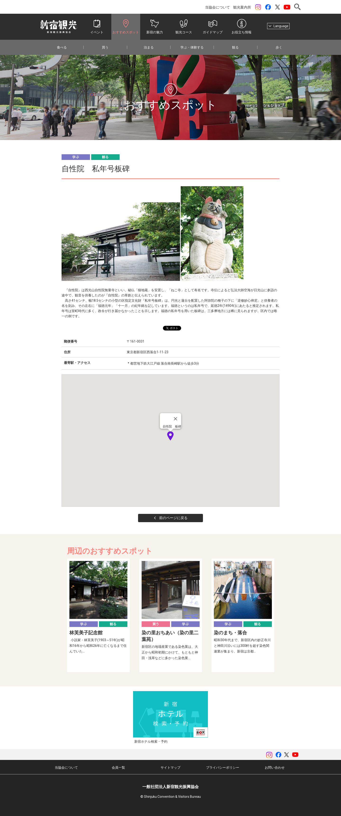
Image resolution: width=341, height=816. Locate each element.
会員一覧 (118, 767)
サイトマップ (170, 767)
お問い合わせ (275, 767)
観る (235, 47)
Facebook (268, 7)
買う (105, 47)
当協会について (217, 7)
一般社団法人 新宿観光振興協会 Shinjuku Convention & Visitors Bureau (58, 26)
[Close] (175, 418)
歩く (279, 47)
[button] (170, 436)
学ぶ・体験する (192, 47)
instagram (258, 7)
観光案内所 (242, 7)
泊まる (149, 47)
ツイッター (277, 7)
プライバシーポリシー (222, 767)
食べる (62, 47)
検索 (297, 7)
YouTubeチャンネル (287, 7)
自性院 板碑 (172, 426)
